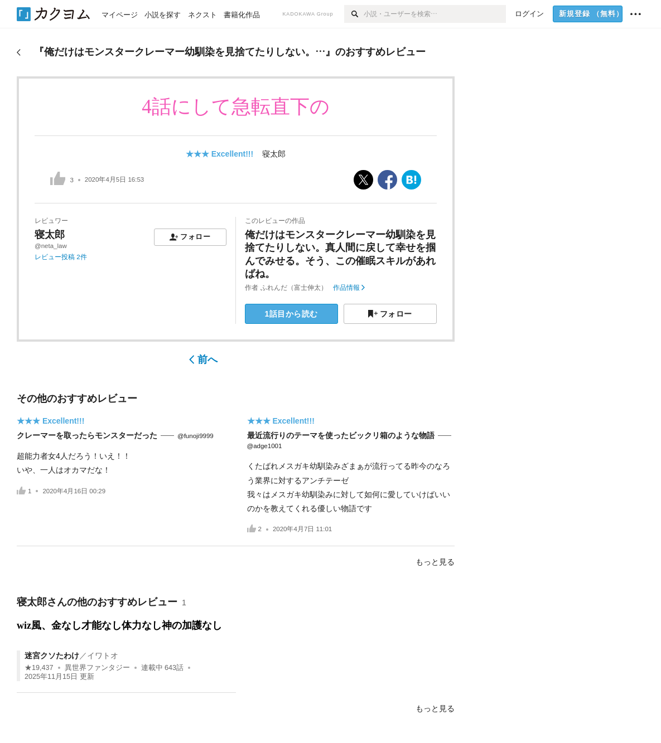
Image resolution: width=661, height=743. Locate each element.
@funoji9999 (195, 436)
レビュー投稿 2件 (61, 257)
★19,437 (39, 668)
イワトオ (102, 655)
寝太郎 (274, 153)
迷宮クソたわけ (52, 655)
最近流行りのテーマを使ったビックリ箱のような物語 (341, 435)
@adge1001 (264, 446)
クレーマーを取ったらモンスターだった (87, 435)
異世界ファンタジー (97, 668)
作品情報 (349, 287)
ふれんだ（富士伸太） (293, 287)
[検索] (354, 14)
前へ (203, 359)
